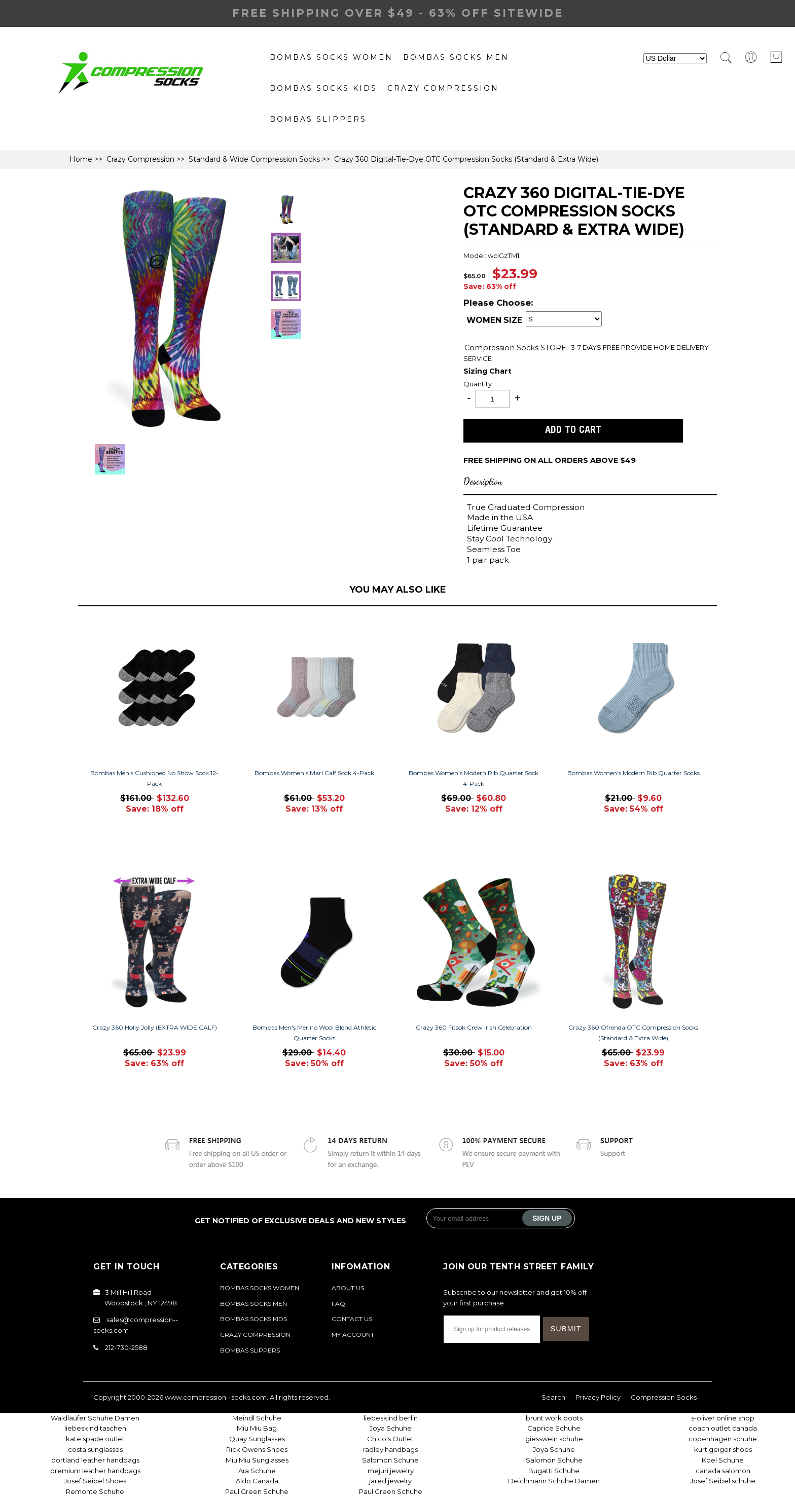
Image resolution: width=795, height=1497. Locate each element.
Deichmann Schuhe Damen (554, 1481)
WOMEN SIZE (494, 320)
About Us (348, 1288)
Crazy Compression (443, 88)
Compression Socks (502, 347)
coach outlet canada (723, 1428)
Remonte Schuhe (95, 1491)
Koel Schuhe (723, 1460)
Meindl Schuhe (256, 1418)
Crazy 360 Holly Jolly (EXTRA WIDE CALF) (154, 1027)
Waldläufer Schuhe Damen (95, 1418)
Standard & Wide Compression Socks (254, 159)
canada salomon (723, 1471)
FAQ (338, 1303)
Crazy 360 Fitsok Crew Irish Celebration (474, 1027)
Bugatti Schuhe (554, 1471)
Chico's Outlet (390, 1439)
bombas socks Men (456, 57)
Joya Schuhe (391, 1428)
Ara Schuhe (257, 1471)
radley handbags (390, 1449)
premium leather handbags (95, 1471)
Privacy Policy (598, 1397)
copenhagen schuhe (723, 1439)
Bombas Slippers (318, 119)
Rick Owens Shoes (256, 1449)
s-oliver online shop (722, 1418)
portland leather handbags (95, 1460)
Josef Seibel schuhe (722, 1481)
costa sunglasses (95, 1449)
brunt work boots (554, 1418)
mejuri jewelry (391, 1471)
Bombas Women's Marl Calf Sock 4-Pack (314, 773)
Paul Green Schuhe (256, 1491)
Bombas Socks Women (331, 57)
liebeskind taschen (95, 1428)
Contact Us (352, 1319)
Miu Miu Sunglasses (257, 1460)
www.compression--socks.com (216, 1397)
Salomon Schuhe (390, 1460)
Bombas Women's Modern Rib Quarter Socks (633, 773)
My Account (353, 1334)
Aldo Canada (257, 1481)
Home (80, 159)
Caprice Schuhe (554, 1428)
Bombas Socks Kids (323, 88)
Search (553, 1397)
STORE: (516, 347)
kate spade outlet (95, 1439)
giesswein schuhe (554, 1439)
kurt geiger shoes (723, 1449)
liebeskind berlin (391, 1418)
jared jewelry (390, 1481)
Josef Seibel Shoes (95, 1481)
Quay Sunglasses (257, 1439)
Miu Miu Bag (257, 1428)
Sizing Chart (487, 371)
